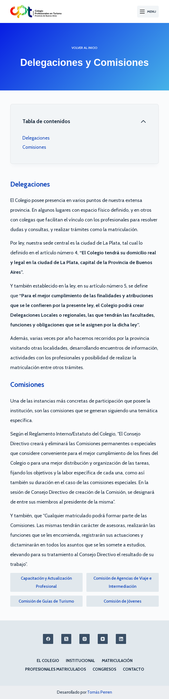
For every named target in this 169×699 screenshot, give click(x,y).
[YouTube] (103, 639)
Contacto (133, 669)
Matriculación (117, 660)
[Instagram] (84, 639)
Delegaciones (36, 138)
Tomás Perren (99, 692)
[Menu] (148, 12)
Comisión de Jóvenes (122, 601)
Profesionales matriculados (55, 669)
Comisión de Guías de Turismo (46, 601)
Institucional (80, 660)
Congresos (104, 669)
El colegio (48, 660)
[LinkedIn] (121, 639)
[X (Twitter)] (66, 639)
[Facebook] (48, 639)
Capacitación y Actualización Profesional (46, 582)
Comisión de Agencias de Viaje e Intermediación (122, 582)
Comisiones (34, 147)
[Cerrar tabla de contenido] (84, 121)
